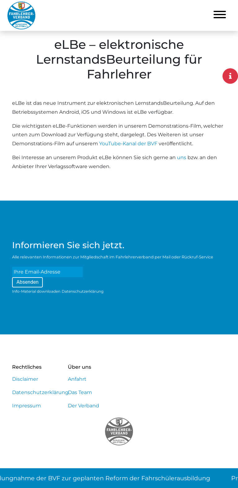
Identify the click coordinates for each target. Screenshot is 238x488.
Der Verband (83, 406)
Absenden (27, 282)
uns (181, 157)
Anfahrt (77, 379)
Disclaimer (25, 379)
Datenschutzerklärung (83, 291)
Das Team (80, 392)
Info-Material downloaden (36, 291)
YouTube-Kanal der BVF (128, 143)
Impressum (26, 406)
